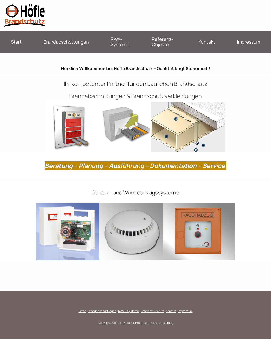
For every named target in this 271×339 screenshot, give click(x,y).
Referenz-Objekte (162, 41)
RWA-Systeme (120, 41)
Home (82, 311)
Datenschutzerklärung (158, 323)
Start (16, 42)
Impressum (248, 42)
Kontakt (207, 42)
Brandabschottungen (66, 42)
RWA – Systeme (128, 311)
